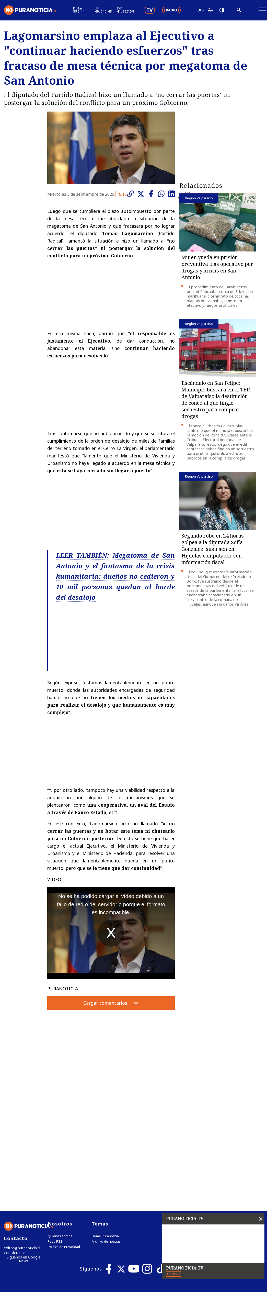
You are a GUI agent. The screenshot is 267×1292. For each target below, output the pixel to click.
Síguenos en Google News (24, 1154)
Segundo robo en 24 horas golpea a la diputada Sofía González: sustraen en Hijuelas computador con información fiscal (212, 552)
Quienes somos (60, 1130)
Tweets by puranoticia (201, 1117)
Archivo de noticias (106, 1135)
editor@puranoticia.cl (20, 1142)
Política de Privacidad (64, 1141)
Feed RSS (55, 1135)
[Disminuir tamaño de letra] (225, 11)
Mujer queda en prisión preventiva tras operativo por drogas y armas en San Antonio (217, 270)
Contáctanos (13, 1147)
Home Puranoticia (105, 1130)
